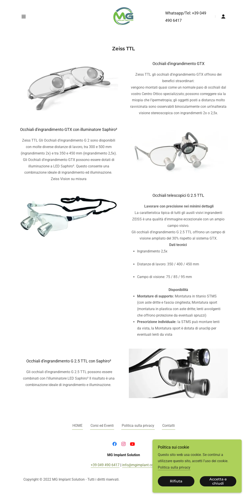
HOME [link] (77, 425)
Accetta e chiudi (218, 481)
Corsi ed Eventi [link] (102, 425)
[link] (123, 16)
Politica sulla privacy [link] (138, 425)
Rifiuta (176, 481)
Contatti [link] (168, 425)
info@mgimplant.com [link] (139, 465)
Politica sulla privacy (174, 467)
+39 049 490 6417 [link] (105, 465)
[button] (23, 16)
